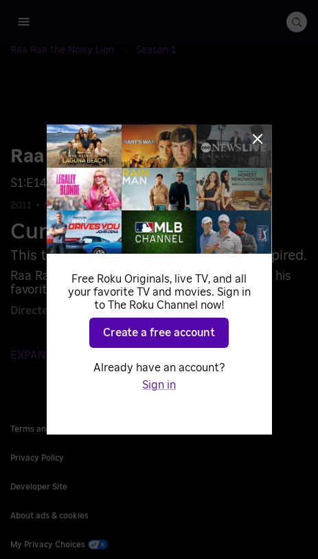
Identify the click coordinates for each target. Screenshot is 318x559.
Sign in (159, 385)
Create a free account (159, 332)
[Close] (258, 139)
